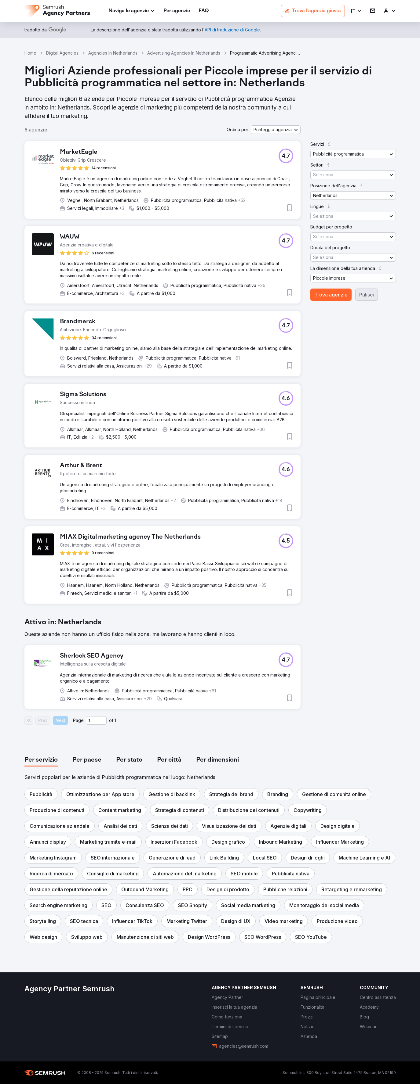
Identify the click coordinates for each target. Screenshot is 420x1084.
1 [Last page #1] (115, 720)
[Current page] (96, 720)
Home (30, 53)
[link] (176, 11)
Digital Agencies (62, 53)
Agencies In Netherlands (112, 53)
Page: (79, 720)
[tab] (41, 760)
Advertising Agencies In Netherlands (183, 53)
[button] (356, 11)
